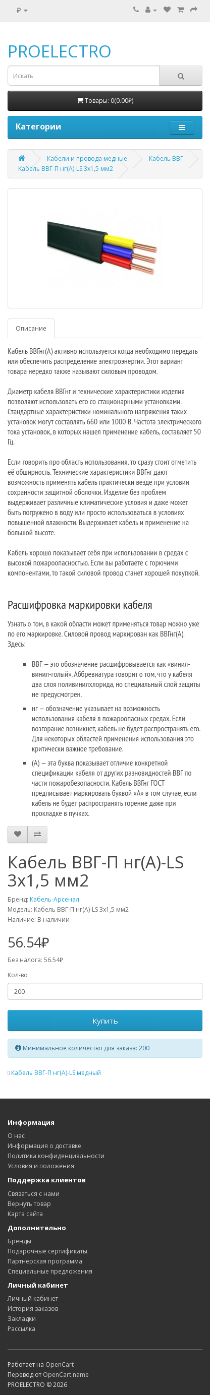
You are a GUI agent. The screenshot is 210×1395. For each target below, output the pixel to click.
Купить (105, 1021)
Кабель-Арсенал (54, 899)
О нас (16, 1135)
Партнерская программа (45, 1261)
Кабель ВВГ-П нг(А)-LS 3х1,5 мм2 (65, 168)
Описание (31, 328)
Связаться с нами (34, 1193)
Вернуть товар (29, 1203)
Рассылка (21, 1328)
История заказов (33, 1308)
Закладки (22, 1318)
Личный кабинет (33, 1298)
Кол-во (18, 975)
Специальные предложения (50, 1271)
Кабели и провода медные (87, 158)
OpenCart (59, 1364)
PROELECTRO (60, 51)
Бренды (19, 1241)
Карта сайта (25, 1214)
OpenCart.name (66, 1374)
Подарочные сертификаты (47, 1251)
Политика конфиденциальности (56, 1156)
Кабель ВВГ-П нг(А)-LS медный (56, 1072)
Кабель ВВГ (166, 158)
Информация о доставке (44, 1146)
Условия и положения (41, 1166)
